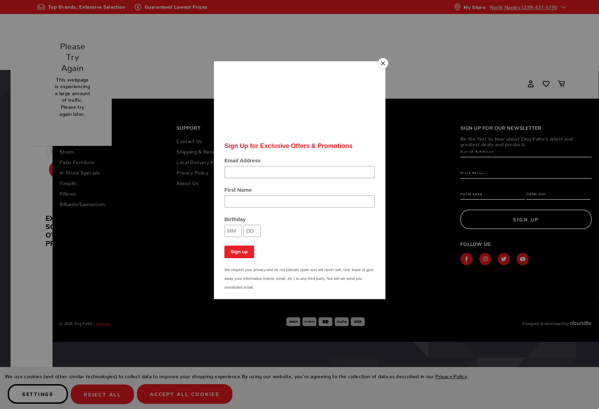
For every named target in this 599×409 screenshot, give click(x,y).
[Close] (383, 63)
